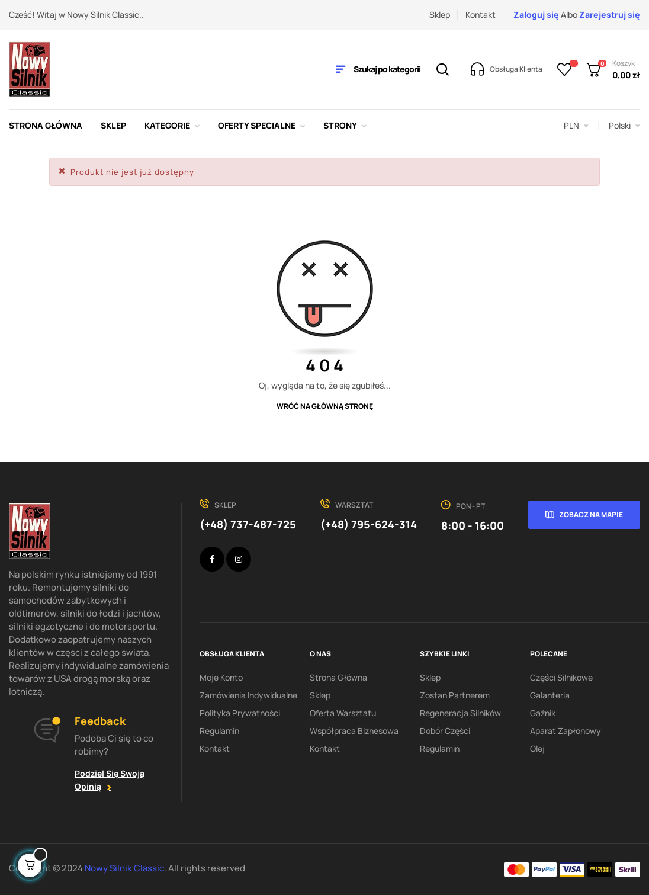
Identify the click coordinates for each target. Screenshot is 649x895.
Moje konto (221, 677)
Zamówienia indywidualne (248, 695)
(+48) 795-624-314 (368, 524)
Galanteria (550, 695)
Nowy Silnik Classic (124, 868)
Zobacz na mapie (591, 514)
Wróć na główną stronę (325, 406)
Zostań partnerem (455, 695)
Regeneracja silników (460, 712)
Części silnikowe (561, 677)
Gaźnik (542, 712)
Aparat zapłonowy (565, 730)
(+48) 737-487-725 (248, 524)
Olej (537, 748)
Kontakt (480, 14)
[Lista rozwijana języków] (624, 125)
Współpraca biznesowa (354, 730)
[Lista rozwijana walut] (576, 125)
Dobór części (445, 730)
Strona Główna (338, 677)
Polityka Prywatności (240, 712)
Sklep (439, 14)
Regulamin (219, 730)
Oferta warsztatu (343, 712)
